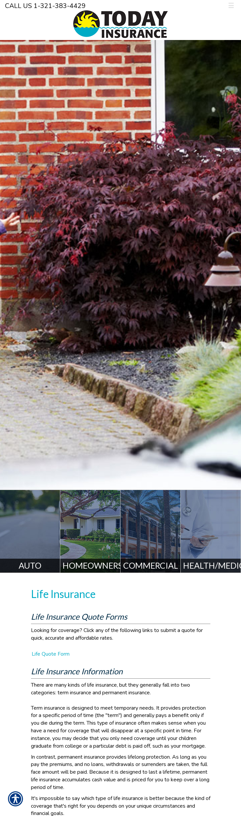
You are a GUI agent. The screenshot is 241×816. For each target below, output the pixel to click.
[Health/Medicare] (211, 531)
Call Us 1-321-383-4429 (45, 5)
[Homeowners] (90, 531)
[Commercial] (150, 531)
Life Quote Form (51, 654)
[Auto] (30, 531)
